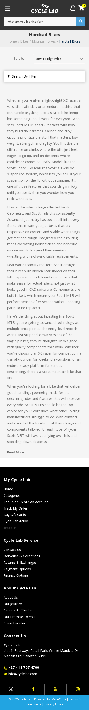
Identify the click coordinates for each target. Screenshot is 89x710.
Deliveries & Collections (22, 556)
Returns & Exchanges (20, 562)
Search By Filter (22, 77)
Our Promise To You (19, 617)
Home (12, 41)
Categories (12, 495)
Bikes (24, 41)
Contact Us (12, 549)
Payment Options (17, 569)
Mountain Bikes (44, 41)
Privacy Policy (54, 704)
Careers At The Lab (18, 610)
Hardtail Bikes (69, 41)
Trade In (10, 527)
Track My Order (15, 508)
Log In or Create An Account (26, 502)
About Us (11, 597)
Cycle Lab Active (16, 521)
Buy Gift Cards (15, 514)
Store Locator (14, 623)
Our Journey (13, 604)
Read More (15, 452)
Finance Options (16, 575)
